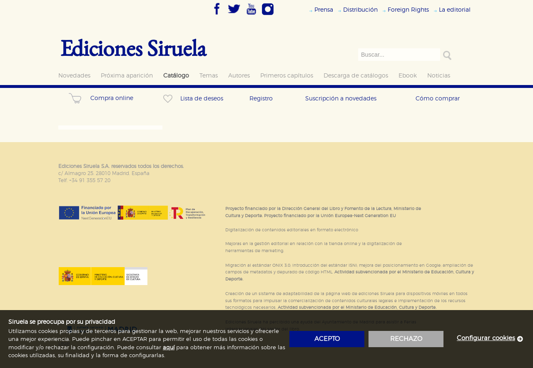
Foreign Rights (408, 10)
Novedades (74, 76)
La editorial (455, 10)
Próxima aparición (127, 76)
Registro (261, 98)
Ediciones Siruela (133, 48)
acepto (327, 339)
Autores (239, 76)
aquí (168, 347)
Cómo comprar (438, 98)
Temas (208, 76)
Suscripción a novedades (340, 98)
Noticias (438, 76)
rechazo (406, 339)
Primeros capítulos (286, 76)
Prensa (323, 10)
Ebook (408, 76)
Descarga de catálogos (356, 76)
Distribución (360, 10)
